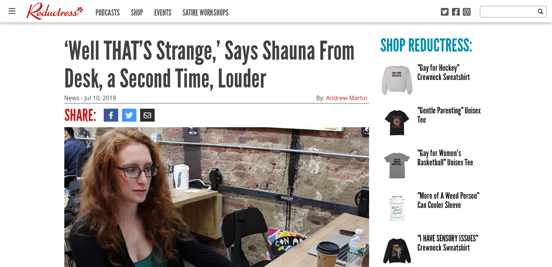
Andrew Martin (346, 98)
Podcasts (108, 10)
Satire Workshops (206, 10)
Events (162, 10)
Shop (137, 10)
